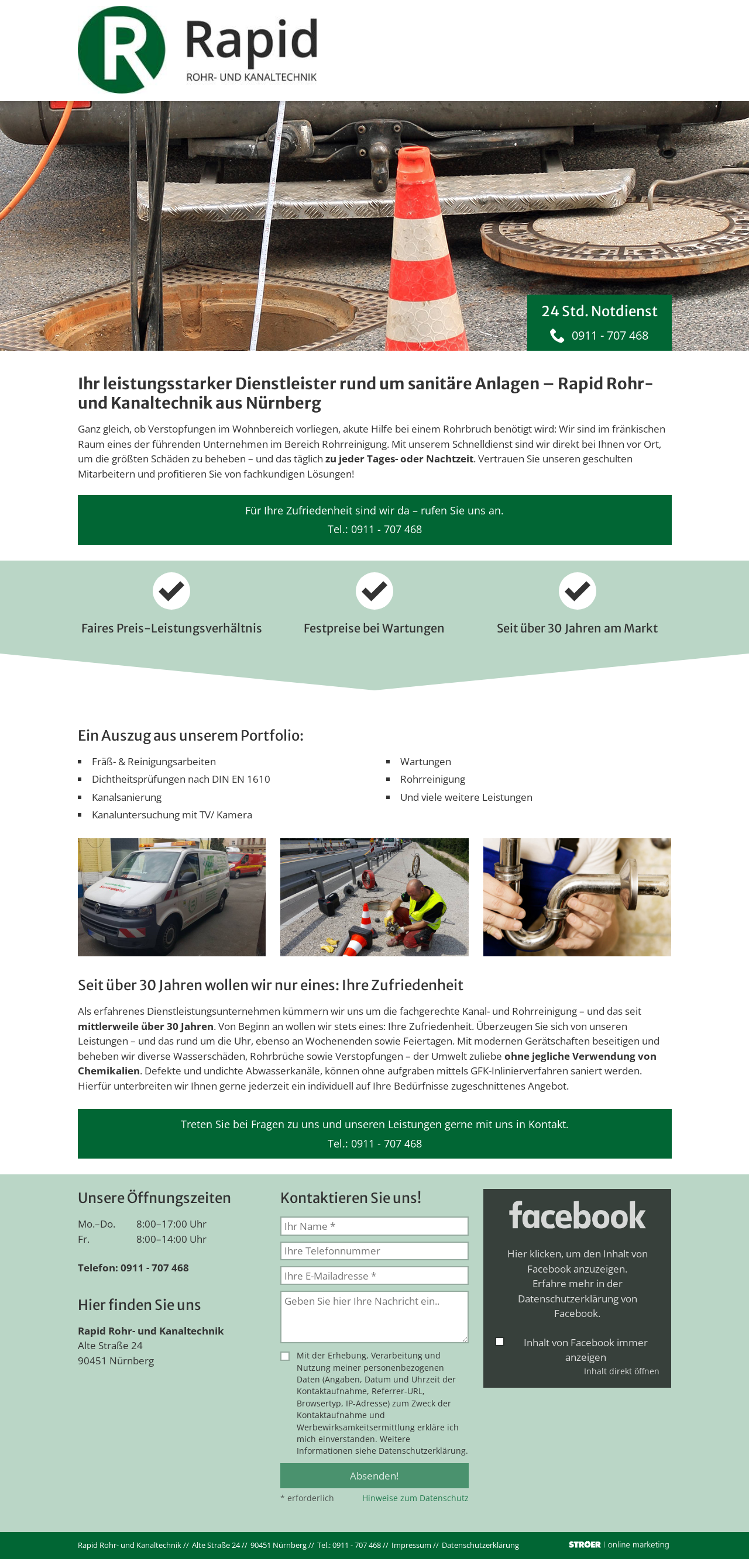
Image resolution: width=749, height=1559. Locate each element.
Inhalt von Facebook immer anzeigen (586, 1350)
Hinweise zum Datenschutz (415, 1497)
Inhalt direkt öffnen (621, 1371)
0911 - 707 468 (610, 335)
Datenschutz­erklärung (480, 1545)
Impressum (411, 1545)
